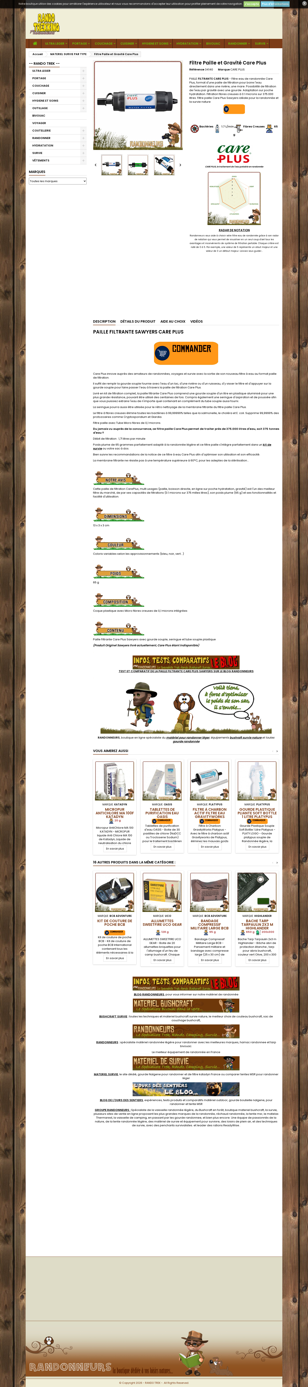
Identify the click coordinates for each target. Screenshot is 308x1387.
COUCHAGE (104, 43)
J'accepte (252, 4)
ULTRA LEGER (54, 43)
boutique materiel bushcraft (244, 1110)
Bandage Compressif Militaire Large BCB (210, 924)
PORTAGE (79, 43)
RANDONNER (237, 43)
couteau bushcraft (249, 1016)
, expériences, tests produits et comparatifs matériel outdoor (164, 1100)
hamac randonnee (253, 1042)
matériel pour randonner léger (187, 738)
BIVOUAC (213, 43)
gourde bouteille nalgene (247, 1100)
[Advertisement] (58, 253)
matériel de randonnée (222, 994)
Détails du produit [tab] (137, 321)
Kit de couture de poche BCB (114, 922)
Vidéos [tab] (196, 321)
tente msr (255, 1114)
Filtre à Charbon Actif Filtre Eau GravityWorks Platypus (210, 815)
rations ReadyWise (226, 1125)
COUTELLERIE (41, 131)
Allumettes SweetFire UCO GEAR (162, 922)
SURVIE (260, 43)
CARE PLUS (237, 69)
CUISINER (127, 43)
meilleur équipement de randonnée (180, 1052)
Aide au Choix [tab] (172, 321)
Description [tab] (104, 321)
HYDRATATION (187, 43)
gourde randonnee (188, 1118)
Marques (37, 171)
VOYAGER (39, 123)
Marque (224, 70)
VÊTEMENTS (40, 160)
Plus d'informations (275, 4)
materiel (185, 1016)
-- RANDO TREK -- (44, 63)
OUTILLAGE (40, 108)
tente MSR (196, 1104)
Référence (196, 70)
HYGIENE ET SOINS (155, 43)
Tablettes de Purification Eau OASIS (162, 813)
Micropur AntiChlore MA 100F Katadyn (115, 813)
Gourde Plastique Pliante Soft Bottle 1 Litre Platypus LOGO (257, 815)
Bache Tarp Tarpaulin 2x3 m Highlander (257, 924)
